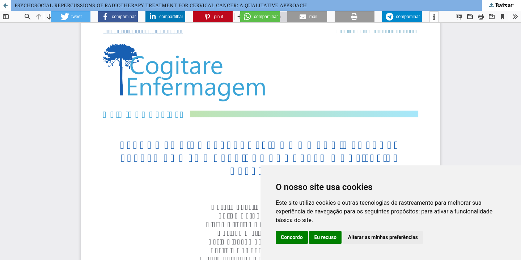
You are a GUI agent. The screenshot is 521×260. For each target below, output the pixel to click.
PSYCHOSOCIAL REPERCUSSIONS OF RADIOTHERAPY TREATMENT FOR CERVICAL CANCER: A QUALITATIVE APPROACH (160, 5)
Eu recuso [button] (325, 237)
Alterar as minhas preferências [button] (383, 237)
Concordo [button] (292, 237)
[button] (70, 16)
